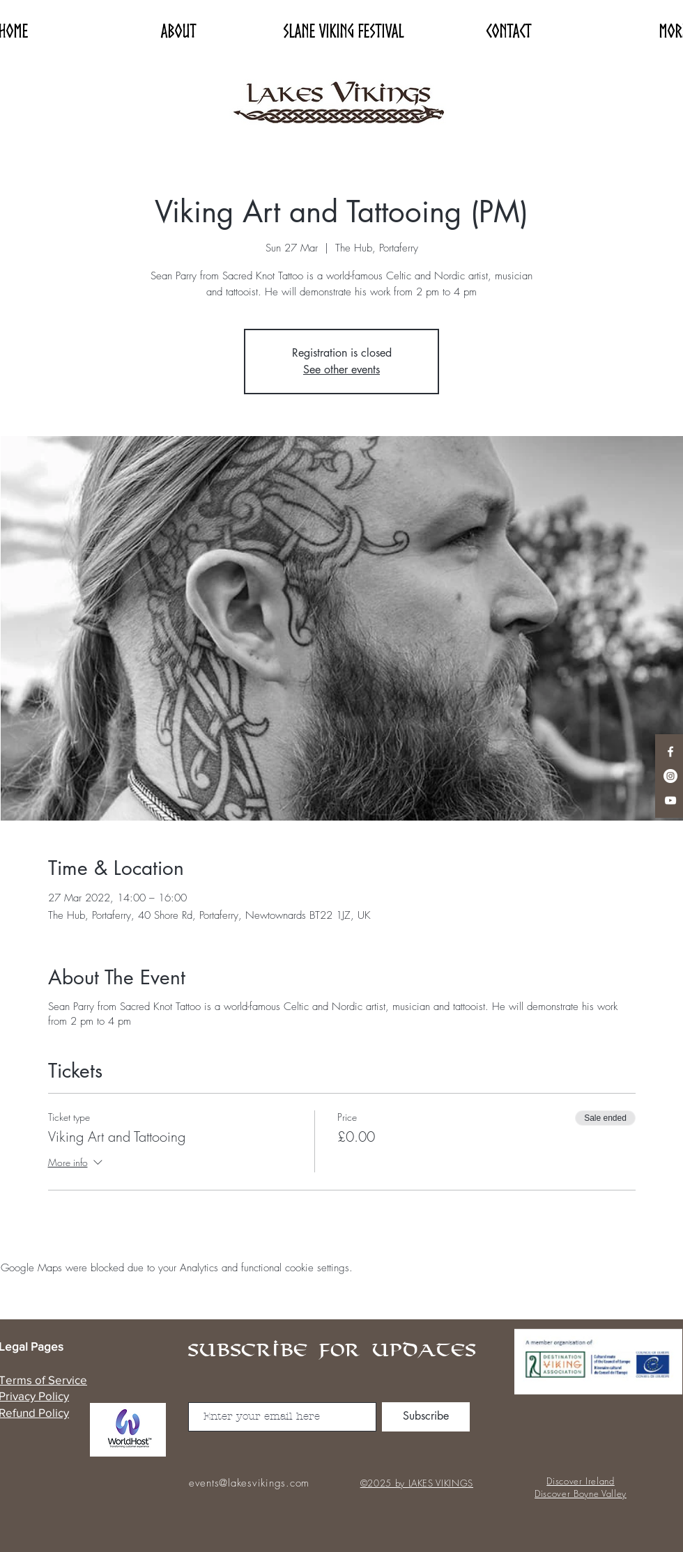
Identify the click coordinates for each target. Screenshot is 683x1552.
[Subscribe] (426, 1416)
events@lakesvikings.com (249, 1483)
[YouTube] (670, 800)
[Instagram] (670, 776)
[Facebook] (670, 752)
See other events (341, 369)
